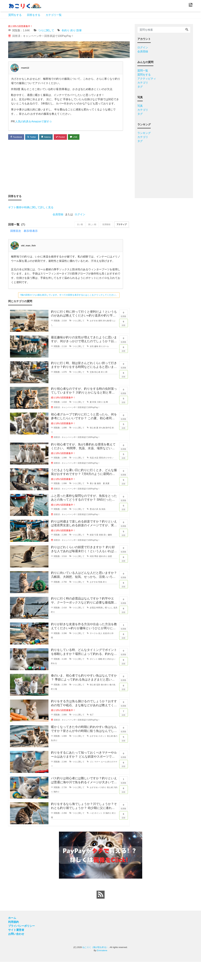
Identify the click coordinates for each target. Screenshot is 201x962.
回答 (123, 323)
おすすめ (94, 321)
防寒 (79, 30)
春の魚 (112, 685)
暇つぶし (109, 608)
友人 (100, 633)
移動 (100, 659)
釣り (73, 30)
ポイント (94, 659)
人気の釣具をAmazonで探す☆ (33, 121)
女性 (92, 347)
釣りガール (104, 347)
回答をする (33, 15)
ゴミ (92, 762)
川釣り (100, 402)
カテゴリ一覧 (54, 15)
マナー (97, 762)
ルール (104, 762)
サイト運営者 (16, 930)
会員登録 (58, 214)
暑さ (92, 483)
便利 (100, 321)
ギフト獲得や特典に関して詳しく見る (30, 207)
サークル (94, 633)
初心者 (97, 372)
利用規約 (13, 922)
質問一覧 (142, 70)
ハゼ (92, 813)
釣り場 (54, 689)
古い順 (78, 224)
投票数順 (105, 224)
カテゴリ (142, 82)
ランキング (144, 133)
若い (105, 535)
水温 (96, 458)
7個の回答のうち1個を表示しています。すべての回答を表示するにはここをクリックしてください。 (69, 295)
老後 (101, 535)
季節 (96, 556)
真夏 (107, 483)
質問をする (15, 15)
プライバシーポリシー (21, 926)
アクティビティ (146, 78)
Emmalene (102, 950)
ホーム (12, 918)
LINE (76, 137)
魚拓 (103, 509)
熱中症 (108, 428)
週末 (101, 556)
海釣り (56, 792)
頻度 (110, 556)
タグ (140, 86)
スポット (102, 736)
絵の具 (95, 509)
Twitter (32, 137)
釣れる (54, 663)
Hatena (47, 137)
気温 (92, 458)
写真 (140, 105)
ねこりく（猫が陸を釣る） (95, 947)
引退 (96, 535)
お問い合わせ (16, 934)
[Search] (187, 30)
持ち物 (106, 321)
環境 (101, 458)
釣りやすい (108, 458)
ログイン (80, 214)
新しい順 (91, 224)
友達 (105, 633)
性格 (100, 582)
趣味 (96, 347)
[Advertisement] (69, 167)
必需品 (93, 608)
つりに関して (46, 30)
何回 (92, 556)
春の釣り (105, 685)
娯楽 (92, 535)
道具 (115, 608)
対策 (94, 402)
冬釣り (66, 30)
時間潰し (100, 608)
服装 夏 (101, 483)
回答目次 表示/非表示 (24, 231)
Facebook (16, 137)
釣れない (111, 659)
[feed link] (101, 895)
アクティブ (121, 224)
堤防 (98, 685)
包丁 (92, 715)
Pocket (62, 137)
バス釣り (102, 787)
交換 (92, 372)
